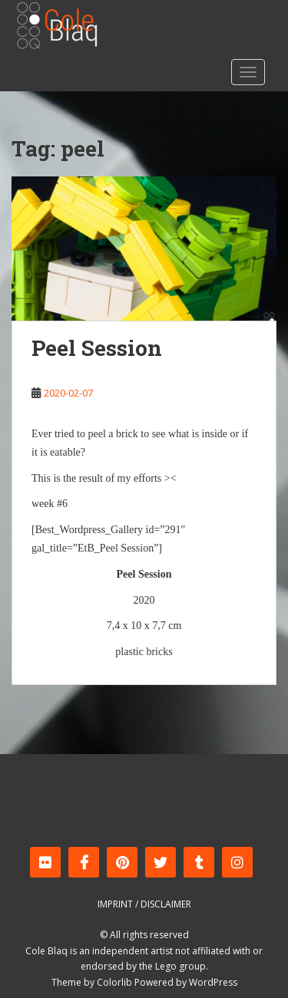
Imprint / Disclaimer (144, 904)
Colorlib (114, 982)
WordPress (213, 982)
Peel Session (96, 348)
